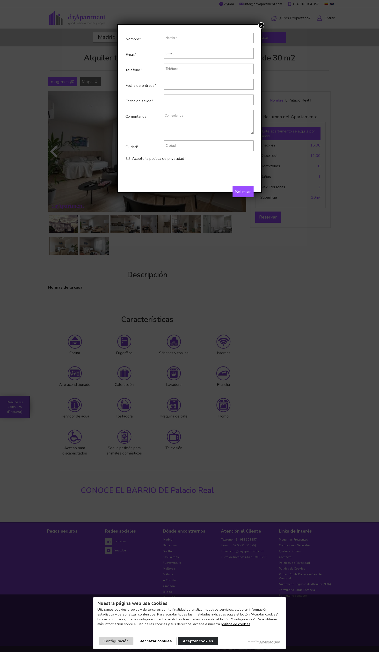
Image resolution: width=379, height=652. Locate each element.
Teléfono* (133, 70)
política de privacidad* (167, 158)
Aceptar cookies (198, 641)
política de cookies (235, 624)
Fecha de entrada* (140, 85)
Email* (130, 54)
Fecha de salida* (139, 101)
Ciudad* (131, 147)
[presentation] (162, 170)
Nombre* (133, 39)
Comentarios (135, 116)
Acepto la (159, 158)
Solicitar (243, 192)
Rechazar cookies (155, 641)
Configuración (116, 641)
